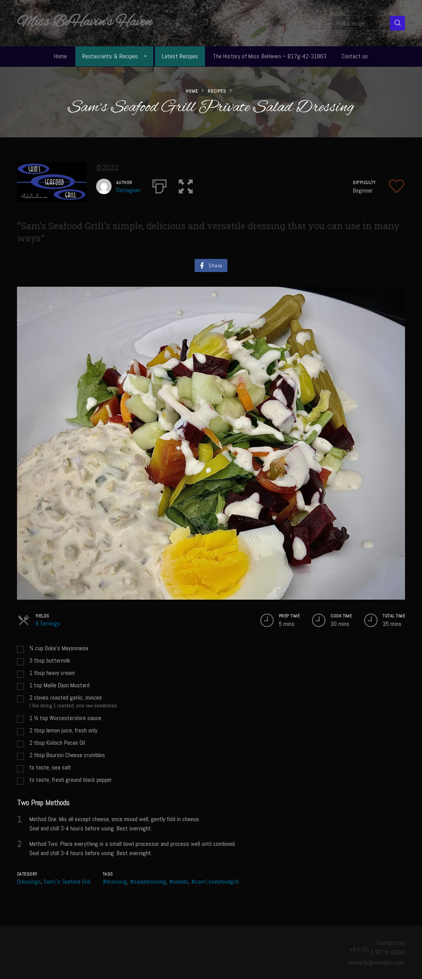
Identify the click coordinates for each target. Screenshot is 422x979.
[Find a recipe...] (361, 23)
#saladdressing (148, 882)
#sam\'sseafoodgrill (215, 882)
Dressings (29, 882)
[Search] (397, 23)
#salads (178, 882)
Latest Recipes (180, 56)
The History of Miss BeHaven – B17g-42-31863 (269, 56)
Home (60, 56)
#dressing (115, 882)
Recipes (217, 91)
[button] (186, 185)
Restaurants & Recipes (110, 56)
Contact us (355, 56)
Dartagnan (128, 190)
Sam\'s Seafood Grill (67, 882)
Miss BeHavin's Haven (84, 22)
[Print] (159, 185)
